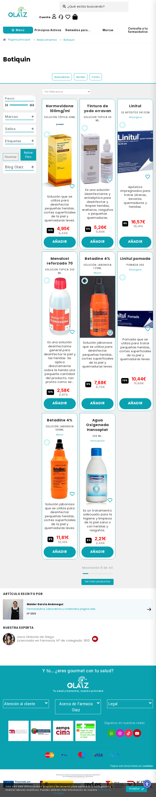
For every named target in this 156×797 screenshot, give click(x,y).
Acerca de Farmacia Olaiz (79, 709)
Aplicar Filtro (28, 156)
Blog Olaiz (14, 168)
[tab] (19, 118)
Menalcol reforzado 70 (60, 262)
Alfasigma (135, 117)
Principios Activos (48, 30)
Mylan (97, 274)
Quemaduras (62, 77)
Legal (130, 706)
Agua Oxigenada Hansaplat (97, 427)
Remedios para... (77, 30)
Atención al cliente (26, 706)
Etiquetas (14, 142)
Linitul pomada (135, 262)
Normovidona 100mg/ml (60, 108)
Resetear (11, 158)
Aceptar (136, 789)
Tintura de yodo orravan (97, 108)
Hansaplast (97, 443)
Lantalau (148, 769)
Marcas (108, 30)
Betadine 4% (97, 259)
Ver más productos (97, 584)
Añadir (59, 242)
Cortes (96, 77)
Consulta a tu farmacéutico (138, 30)
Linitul (135, 106)
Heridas (81, 77)
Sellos (10, 129)
